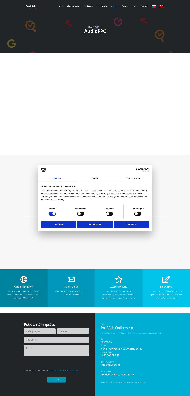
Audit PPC (114, 6)
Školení (125, 6)
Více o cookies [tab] (133, 178)
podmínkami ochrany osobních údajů (64, 370)
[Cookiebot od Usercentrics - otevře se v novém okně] (138, 170)
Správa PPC (88, 6)
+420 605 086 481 (111, 355)
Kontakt (144, 6)
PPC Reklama (102, 6)
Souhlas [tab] (57, 178)
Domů (61, 6)
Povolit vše (131, 224)
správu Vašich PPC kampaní (161, 294)
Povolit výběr (95, 224)
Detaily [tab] (95, 178)
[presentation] (43, 363)
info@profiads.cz (110, 365)
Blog (135, 6)
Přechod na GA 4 (73, 6)
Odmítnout (58, 224)
